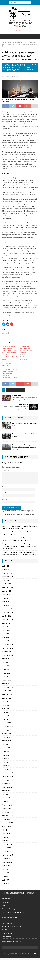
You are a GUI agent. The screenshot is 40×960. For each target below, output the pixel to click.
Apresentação (6, 899)
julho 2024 (5, 627)
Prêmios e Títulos (7, 933)
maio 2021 (5, 752)
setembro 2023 (7, 655)
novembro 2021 (7, 730)
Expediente (5, 902)
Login (4, 905)
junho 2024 (6, 630)
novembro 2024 (7, 612)
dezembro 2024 (7, 609)
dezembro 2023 (7, 644)
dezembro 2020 (7, 769)
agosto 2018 (6, 826)
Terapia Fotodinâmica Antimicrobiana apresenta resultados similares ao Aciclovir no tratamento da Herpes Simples (19, 546)
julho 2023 (5, 662)
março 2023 (6, 673)
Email (4, 493)
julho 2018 (5, 830)
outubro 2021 (7, 734)
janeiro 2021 (6, 766)
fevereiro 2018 (7, 844)
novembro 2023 (7, 648)
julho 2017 (5, 869)
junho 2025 (6, 594)
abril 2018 (5, 841)
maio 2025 (5, 598)
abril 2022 (5, 712)
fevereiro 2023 (7, 677)
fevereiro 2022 (7, 719)
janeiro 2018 (6, 848)
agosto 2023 (6, 659)
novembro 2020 (7, 773)
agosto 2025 (6, 591)
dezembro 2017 (7, 851)
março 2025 (6, 605)
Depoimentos (6, 937)
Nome (4, 487)
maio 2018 (5, 837)
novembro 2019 (7, 780)
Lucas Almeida (17, 76)
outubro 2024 (7, 616)
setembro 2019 (7, 787)
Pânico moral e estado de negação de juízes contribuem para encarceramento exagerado (24, 447)
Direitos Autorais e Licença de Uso (13, 912)
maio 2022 (5, 709)
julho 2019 (5, 794)
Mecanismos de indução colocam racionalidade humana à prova (9, 371)
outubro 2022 (7, 691)
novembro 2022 (7, 687)
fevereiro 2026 (7, 573)
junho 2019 (6, 798)
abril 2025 (5, 602)
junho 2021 (6, 748)
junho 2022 (6, 705)
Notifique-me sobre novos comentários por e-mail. (20, 511)
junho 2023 (6, 666)
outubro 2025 (7, 584)
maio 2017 (5, 876)
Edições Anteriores (8, 923)
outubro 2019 (7, 784)
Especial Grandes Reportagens (12, 926)
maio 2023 (5, 669)
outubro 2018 (7, 819)
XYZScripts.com (31, 959)
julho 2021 (5, 744)
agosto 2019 (6, 791)
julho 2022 (5, 702)
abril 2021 (5, 755)
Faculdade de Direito (15, 390)
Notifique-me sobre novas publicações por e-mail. (20, 514)
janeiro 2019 (6, 809)
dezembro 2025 (7, 577)
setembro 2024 (7, 619)
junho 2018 (6, 833)
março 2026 (6, 570)
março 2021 (6, 759)
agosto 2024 (6, 623)
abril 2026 (5, 566)
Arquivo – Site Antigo (8, 909)
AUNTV (4, 930)
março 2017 (6, 883)
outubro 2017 (7, 858)
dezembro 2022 (7, 684)
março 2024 (6, 641)
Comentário (5, 470)
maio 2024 (5, 634)
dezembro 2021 (7, 727)
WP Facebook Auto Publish (11, 959)
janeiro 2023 (6, 680)
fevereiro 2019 (7, 805)
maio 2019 (5, 801)
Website (4, 499)
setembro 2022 (7, 694)
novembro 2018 (7, 816)
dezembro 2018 (7, 812)
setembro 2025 (7, 587)
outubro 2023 (7, 652)
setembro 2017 (7, 862)
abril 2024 (5, 637)
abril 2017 (5, 880)
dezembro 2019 (7, 776)
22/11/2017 (7, 76)
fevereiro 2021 (7, 762)
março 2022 (6, 716)
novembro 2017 (7, 855)
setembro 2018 (7, 823)
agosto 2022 (6, 698)
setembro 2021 (7, 737)
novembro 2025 (7, 580)
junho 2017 (6, 873)
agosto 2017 (6, 866)
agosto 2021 (6, 741)
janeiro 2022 (6, 723)
